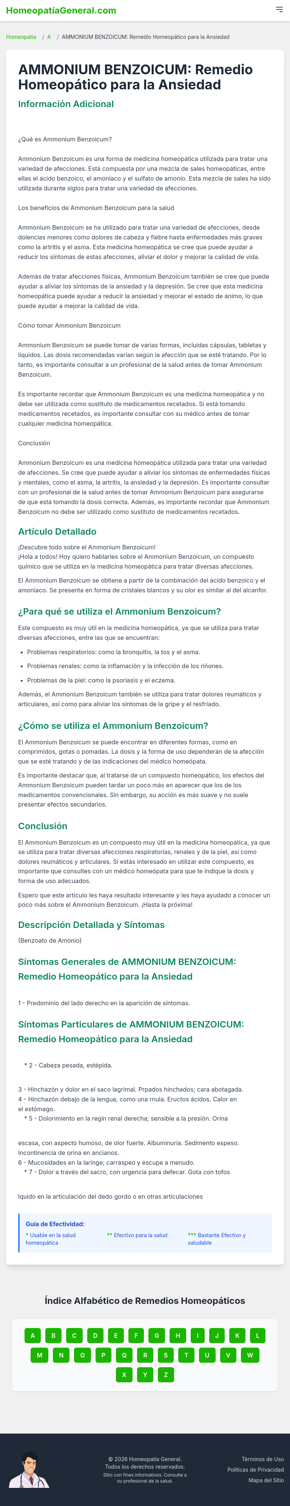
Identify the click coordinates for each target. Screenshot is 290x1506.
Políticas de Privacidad (255, 1469)
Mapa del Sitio (266, 1480)
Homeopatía (21, 37)
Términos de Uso (263, 1459)
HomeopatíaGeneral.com (61, 10)
